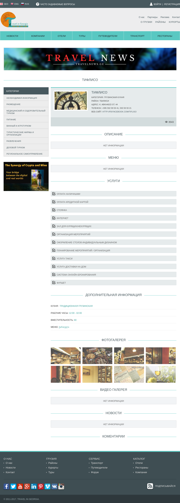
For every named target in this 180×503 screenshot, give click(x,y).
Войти (157, 4)
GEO (4, 4)
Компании (37, 36)
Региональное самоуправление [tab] (24, 153)
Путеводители (107, 36)
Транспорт (137, 36)
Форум (95, 472)
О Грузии (146, 22)
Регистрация (172, 4)
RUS (25, 4)
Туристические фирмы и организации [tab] (19, 133)
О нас (142, 17)
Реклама (165, 17)
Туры (82, 36)
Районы (160, 22)
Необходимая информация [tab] (21, 97)
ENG (15, 4)
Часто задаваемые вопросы (55, 4)
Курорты (174, 22)
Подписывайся (165, 486)
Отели (62, 36)
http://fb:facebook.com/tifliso (119, 112)
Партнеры (152, 17)
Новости (12, 36)
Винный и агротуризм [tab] (18, 125)
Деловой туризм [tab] (15, 147)
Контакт (176, 17)
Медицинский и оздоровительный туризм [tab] (25, 112)
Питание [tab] (10, 119)
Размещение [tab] (13, 103)
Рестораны (165, 36)
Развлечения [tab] (13, 140)
